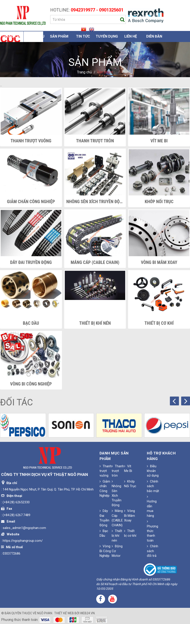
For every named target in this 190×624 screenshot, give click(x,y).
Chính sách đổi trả (152, 551)
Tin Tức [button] (83, 36)
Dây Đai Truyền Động (31, 262)
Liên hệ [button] (130, 36)
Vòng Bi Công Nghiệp (31, 384)
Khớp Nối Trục (159, 201)
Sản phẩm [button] (59, 36)
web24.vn (87, 613)
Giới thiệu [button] (35, 36)
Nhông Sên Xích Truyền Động (95, 201)
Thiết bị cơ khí (159, 323)
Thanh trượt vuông (31, 140)
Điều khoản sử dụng (153, 471)
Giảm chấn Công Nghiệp (31, 201)
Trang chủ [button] (12, 36)
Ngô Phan (44, 613)
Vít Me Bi (159, 140)
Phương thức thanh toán (152, 531)
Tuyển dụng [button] (107, 36)
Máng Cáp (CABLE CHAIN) (95, 262)
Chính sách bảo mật (153, 486)
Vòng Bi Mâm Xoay (159, 262)
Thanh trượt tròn (95, 140)
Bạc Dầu (31, 323)
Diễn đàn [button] (154, 36)
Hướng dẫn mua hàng (152, 506)
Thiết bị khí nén (95, 323)
